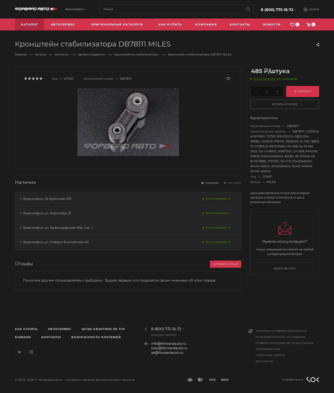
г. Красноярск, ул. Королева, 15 (45, 213)
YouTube (31, 352)
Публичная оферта (270, 355)
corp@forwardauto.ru (169, 348)
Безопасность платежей (96, 337)
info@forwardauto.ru (168, 343)
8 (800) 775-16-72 (277, 10)
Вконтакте (20, 352)
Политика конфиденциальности (281, 331)
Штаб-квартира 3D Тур (103, 329)
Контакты (51, 337)
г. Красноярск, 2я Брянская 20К (46, 199)
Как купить (26, 329)
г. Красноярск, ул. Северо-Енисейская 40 (54, 242)
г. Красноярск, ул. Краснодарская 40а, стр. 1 (56, 228)
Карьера (23, 337)
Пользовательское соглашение (281, 337)
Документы (265, 361)
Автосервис (59, 329)
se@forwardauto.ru (167, 352)
